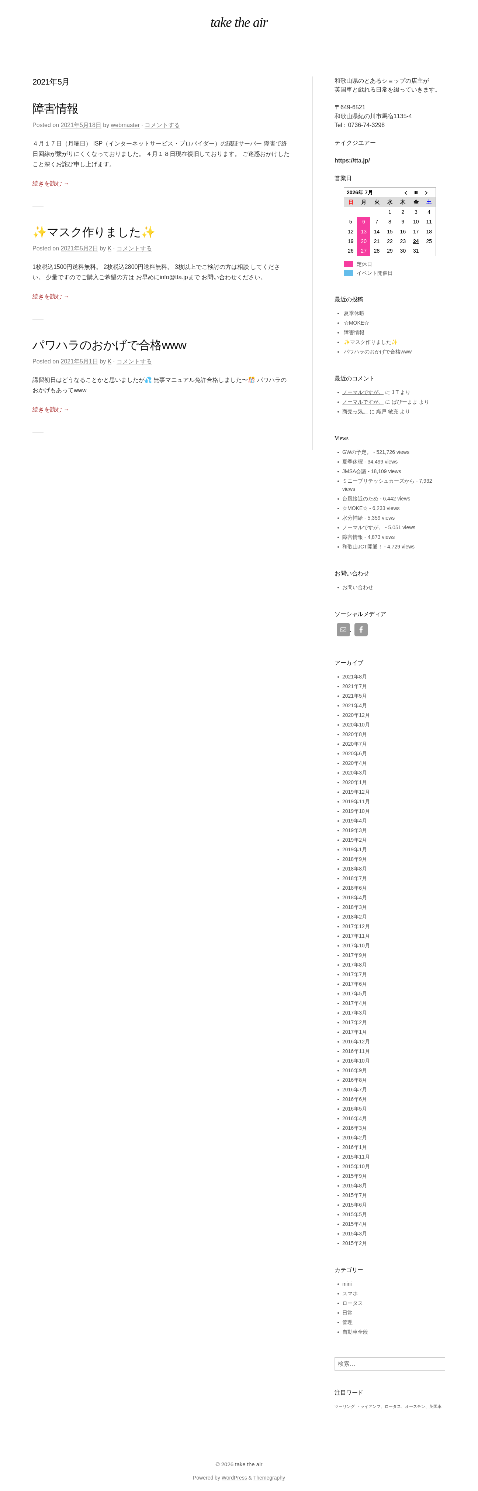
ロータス (352, 1303)
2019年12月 (356, 792)
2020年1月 (354, 782)
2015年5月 (354, 1214)
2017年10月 (356, 945)
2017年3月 (354, 1013)
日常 (347, 1313)
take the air (248, 1464)
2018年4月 (354, 897)
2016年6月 (354, 1099)
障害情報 (55, 108)
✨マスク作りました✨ (93, 232)
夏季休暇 (354, 313)
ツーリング (345, 1406)
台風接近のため (360, 499)
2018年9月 (354, 859)
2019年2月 (354, 840)
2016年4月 (354, 1118)
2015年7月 (354, 1195)
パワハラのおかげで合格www (109, 345)
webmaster (125, 125)
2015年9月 (354, 1176)
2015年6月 (354, 1205)
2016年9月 (354, 1070)
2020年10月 (356, 725)
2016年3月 (354, 1128)
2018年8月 (354, 869)
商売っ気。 (355, 411)
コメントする (162, 125)
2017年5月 (354, 993)
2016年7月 (354, 1089)
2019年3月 (354, 830)
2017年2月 (354, 1022)
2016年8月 (354, 1080)
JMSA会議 (354, 471)
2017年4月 (354, 1003)
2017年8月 (354, 965)
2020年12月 (356, 715)
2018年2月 (354, 917)
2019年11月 (356, 801)
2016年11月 (356, 1051)
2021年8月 (354, 677)
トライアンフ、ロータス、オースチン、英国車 (398, 1406)
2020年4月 (354, 763)
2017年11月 (356, 936)
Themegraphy (269, 1478)
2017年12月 (356, 926)
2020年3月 (354, 773)
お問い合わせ (357, 587)
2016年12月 (356, 1041)
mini (347, 1284)
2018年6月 (354, 888)
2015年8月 (354, 1186)
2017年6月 (354, 984)
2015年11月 (356, 1157)
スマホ (350, 1293)
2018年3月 (354, 907)
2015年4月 (354, 1224)
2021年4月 (354, 705)
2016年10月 (356, 1061)
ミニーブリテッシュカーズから (378, 481)
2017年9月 (354, 955)
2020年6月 (354, 753)
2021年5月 (354, 696)
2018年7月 (354, 878)
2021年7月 (354, 686)
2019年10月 (356, 811)
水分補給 (352, 518)
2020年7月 (354, 744)
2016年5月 (354, 1109)
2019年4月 (354, 821)
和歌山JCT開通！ (362, 547)
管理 (347, 1322)
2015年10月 (356, 1166)
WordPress (234, 1478)
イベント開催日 (375, 273)
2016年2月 (354, 1138)
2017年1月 (354, 1032)
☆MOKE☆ (356, 323)
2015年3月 (354, 1234)
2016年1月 (354, 1147)
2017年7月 (354, 974)
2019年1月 (354, 849)
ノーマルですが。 (363, 392)
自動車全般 (355, 1332)
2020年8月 (354, 734)
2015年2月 (354, 1243)
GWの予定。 (357, 452)
